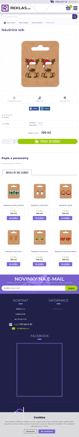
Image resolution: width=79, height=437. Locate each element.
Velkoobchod (57, 309)
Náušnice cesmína (39, 251)
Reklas (40, 123)
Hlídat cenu (39, 99)
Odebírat (71, 288)
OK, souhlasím (47, 431)
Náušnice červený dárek (65, 251)
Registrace (72, 2)
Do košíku (13, 218)
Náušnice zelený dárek (13, 205)
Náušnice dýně (65, 205)
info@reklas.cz (23, 328)
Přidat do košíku (47, 141)
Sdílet (33, 109)
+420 (23, 324)
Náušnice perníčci (13, 251)
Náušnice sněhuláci (39, 205)
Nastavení (30, 431)
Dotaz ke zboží (64, 99)
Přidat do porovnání (14, 99)
